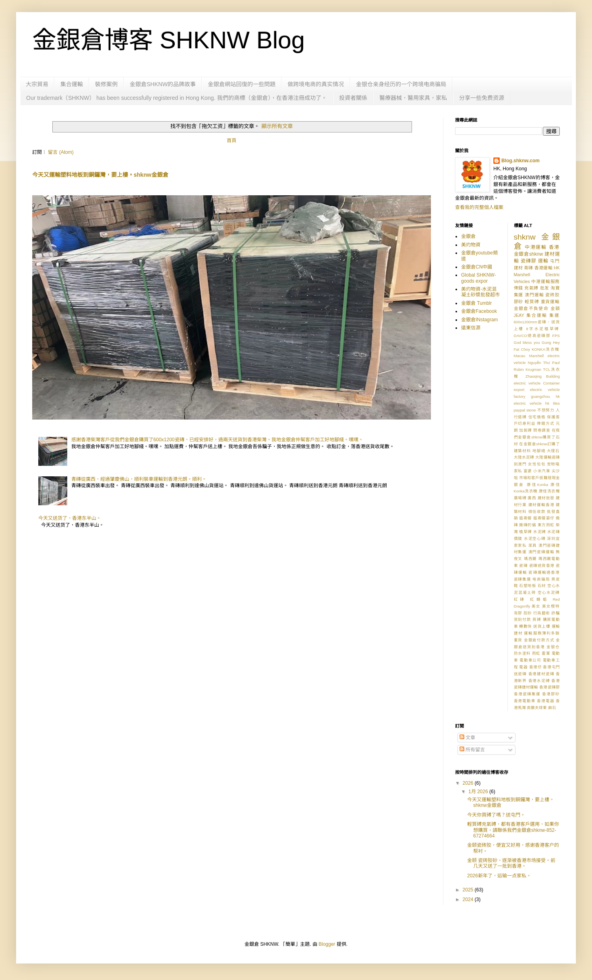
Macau (520, 356)
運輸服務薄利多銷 (542, 633)
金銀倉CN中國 (476, 267)
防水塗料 (522, 653)
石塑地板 (527, 585)
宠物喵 (553, 464)
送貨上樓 (541, 626)
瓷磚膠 (528, 261)
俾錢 (518, 287)
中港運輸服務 (545, 281)
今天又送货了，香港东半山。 (69, 518)
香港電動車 (525, 701)
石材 (542, 585)
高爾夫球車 (537, 707)
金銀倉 (468, 236)
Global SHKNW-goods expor (478, 277)
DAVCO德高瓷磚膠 (532, 335)
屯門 (555, 260)
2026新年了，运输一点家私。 (499, 876)
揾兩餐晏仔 (544, 518)
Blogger (327, 944)
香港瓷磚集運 (527, 694)
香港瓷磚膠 (549, 687)
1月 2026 (478, 791)
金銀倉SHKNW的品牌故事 (163, 84)
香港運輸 (543, 267)
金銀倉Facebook (479, 311)
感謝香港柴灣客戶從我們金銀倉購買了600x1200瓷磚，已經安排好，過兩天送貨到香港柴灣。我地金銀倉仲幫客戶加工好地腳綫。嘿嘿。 (217, 439)
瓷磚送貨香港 (542, 565)
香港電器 (545, 701)
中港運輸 (536, 247)
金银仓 (553, 647)
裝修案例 (106, 84)
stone (531, 410)
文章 (467, 737)
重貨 (518, 640)
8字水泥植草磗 (543, 329)
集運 (554, 315)
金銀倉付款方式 (539, 640)
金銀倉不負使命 (531, 308)
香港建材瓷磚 (541, 674)
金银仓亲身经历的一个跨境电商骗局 (401, 84)
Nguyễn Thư (539, 362)
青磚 (528, 267)
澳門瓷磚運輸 (541, 552)
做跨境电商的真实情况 (316, 84)
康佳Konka (537, 484)
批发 (544, 287)
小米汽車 (541, 471)
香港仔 (535, 667)
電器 (523, 667)
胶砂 (528, 613)
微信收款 (537, 511)
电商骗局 (541, 579)
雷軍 (546, 653)
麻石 (552, 707)
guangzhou (540, 396)
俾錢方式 (545, 423)
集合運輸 (71, 84)
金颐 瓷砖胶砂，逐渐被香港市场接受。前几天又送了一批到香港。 (511, 863)
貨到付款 (522, 619)
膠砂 (519, 301)
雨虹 (536, 653)
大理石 (553, 451)
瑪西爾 (530, 558)
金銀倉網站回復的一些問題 (241, 84)
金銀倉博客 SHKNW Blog (168, 40)
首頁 (231, 140)
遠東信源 (470, 328)
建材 (518, 267)
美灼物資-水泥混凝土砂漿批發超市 (480, 292)
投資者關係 (353, 98)
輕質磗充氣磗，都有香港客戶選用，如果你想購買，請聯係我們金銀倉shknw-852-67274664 (513, 830)
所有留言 (472, 750)
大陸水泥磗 (524, 457)
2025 (469, 890)
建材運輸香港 (541, 504)
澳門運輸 (534, 294)
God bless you (527, 342)
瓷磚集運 (522, 579)
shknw (525, 237)
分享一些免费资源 (481, 98)
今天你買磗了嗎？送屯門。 (496, 815)
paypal (519, 410)
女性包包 (536, 464)
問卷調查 (541, 430)
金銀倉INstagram (479, 320)
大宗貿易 (37, 84)
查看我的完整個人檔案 (479, 207)
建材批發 (546, 498)
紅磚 (520, 599)
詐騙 (555, 613)
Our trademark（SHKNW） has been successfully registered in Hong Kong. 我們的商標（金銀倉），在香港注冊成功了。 (176, 98)
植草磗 (525, 531)
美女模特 (551, 606)
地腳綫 (538, 451)
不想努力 (546, 410)
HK (557, 267)
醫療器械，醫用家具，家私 (413, 98)
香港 (554, 247)
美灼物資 (470, 245)
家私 (518, 471)
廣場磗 (520, 498)
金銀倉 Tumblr (476, 303)
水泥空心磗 (535, 538)
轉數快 (525, 626)
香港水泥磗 (539, 680)
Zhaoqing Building (543, 376)
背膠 (518, 613)
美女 (536, 606)
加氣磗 (525, 430)
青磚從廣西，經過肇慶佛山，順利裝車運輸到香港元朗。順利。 (139, 479)
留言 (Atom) (60, 152)
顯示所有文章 (277, 126)
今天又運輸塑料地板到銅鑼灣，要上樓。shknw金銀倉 (100, 175)
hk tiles (552, 403)
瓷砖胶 (552, 294)
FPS (556, 335)
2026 (469, 783)
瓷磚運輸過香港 (544, 572)
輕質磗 (532, 301)
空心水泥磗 (549, 592)
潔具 (532, 545)
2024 (469, 899)
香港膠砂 (551, 694)
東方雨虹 (546, 525)
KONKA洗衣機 (546, 349)
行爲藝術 (541, 613)
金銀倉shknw (528, 254)
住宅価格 (537, 417)
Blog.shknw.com (520, 160)
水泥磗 (539, 531)
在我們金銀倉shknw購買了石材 (537, 437)
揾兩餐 (525, 518)
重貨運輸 (550, 301)
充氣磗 (531, 287)
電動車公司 (530, 660)
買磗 (536, 619)
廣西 (532, 498)
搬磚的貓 (527, 525)
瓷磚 (523, 565)
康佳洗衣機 (549, 491)
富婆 (528, 471)
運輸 (543, 261)
